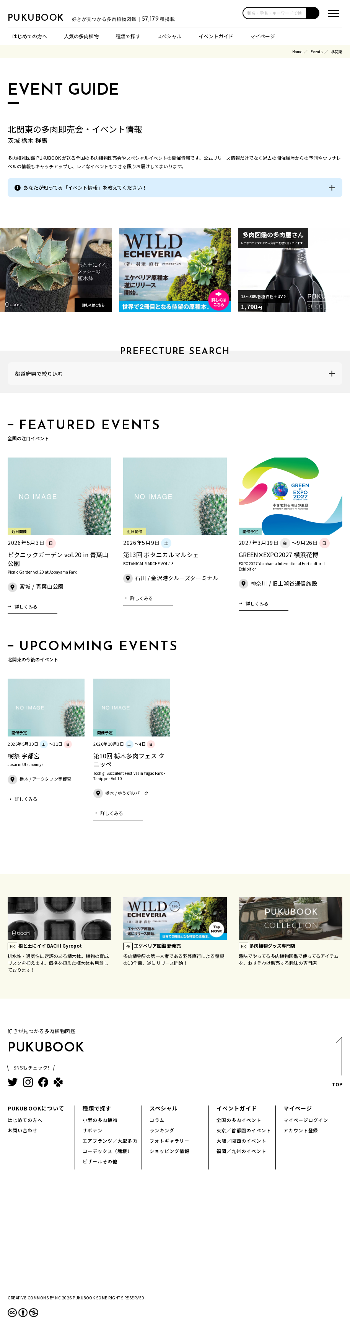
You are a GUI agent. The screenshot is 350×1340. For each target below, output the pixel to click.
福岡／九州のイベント (241, 1151)
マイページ (262, 36)
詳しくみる (26, 606)
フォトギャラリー (169, 1140)
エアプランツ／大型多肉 (110, 1140)
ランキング (162, 1130)
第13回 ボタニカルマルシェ (161, 554)
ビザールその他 (100, 1161)
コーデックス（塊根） (107, 1151)
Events (316, 51)
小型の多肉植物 (100, 1120)
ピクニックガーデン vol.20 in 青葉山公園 (58, 558)
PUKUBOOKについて (36, 1108)
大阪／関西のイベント (241, 1140)
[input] (275, 13)
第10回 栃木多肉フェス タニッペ (128, 760)
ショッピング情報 (169, 1151)
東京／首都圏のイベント (244, 1130)
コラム (157, 1120)
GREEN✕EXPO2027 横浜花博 (278, 554)
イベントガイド (216, 36)
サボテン (93, 1130)
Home (297, 51)
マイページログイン (305, 1120)
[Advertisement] (175, 1238)
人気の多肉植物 (81, 36)
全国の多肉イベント (239, 1120)
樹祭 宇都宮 (24, 755)
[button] (313, 13)
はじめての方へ (29, 36)
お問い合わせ (22, 1130)
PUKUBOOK (46, 17)
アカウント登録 (300, 1130)
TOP (336, 1064)
